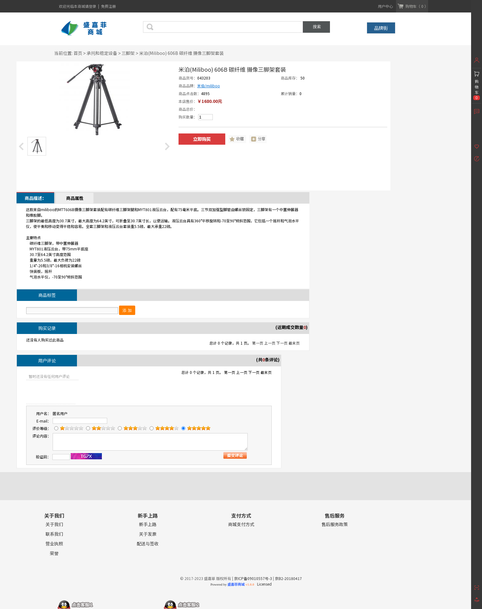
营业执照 (54, 544)
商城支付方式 (241, 524)
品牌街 (381, 28)
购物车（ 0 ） (416, 6)
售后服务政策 (335, 524)
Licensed (263, 584)
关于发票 (147, 534)
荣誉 (54, 553)
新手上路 (147, 524)
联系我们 (54, 534)
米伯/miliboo (208, 85)
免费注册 (108, 6)
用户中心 (385, 6)
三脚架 (128, 53)
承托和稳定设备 (102, 53)
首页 (78, 53)
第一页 (257, 343)
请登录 (91, 6)
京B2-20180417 (288, 578)
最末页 (294, 343)
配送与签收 (148, 544)
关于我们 (54, 524)
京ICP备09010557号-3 (253, 578)
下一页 (282, 343)
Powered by (232, 584)
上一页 (269, 343)
